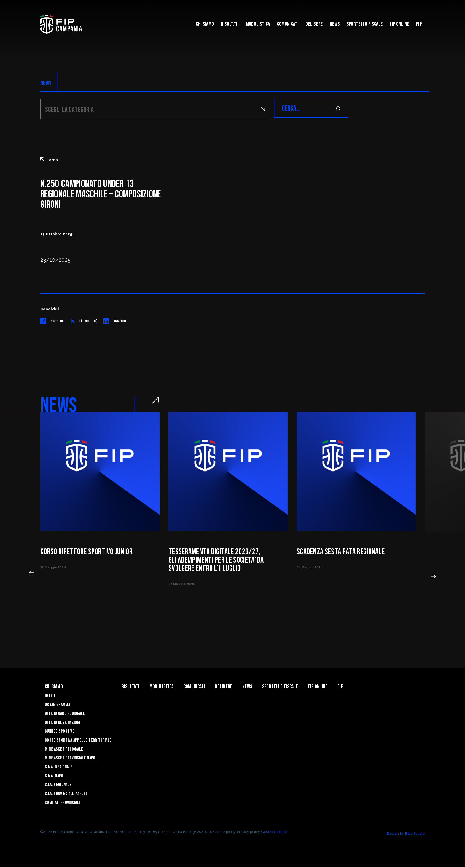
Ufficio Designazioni (62, 721)
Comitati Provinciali (62, 801)
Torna (49, 159)
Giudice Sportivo (59, 730)
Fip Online (399, 24)
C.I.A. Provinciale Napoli (66, 793)
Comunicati (288, 24)
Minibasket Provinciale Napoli (71, 757)
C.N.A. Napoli (55, 775)
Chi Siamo (205, 24)
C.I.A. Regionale (58, 784)
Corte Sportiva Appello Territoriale (78, 739)
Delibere (314, 24)
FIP (419, 24)
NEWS (45, 83)
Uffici (50, 695)
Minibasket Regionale (64, 748)
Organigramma (57, 704)
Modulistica (258, 24)
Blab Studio (415, 833)
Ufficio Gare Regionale (65, 713)
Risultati (230, 24)
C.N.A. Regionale (59, 766)
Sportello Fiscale (365, 24)
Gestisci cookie (274, 831)
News (335, 24)
